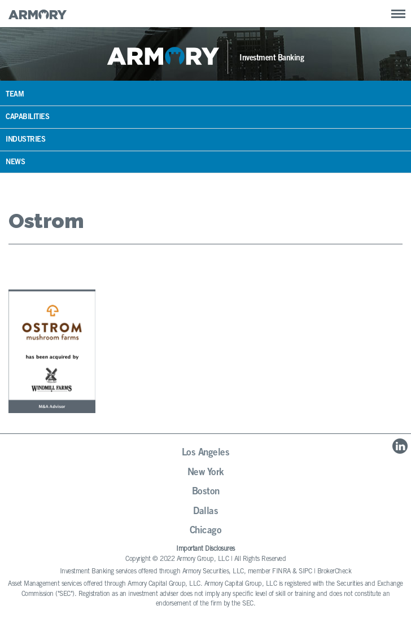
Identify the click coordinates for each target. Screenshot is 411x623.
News (15, 162)
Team (15, 95)
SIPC (305, 571)
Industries (25, 140)
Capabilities (27, 117)
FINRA (281, 571)
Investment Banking (271, 59)
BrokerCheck (334, 571)
